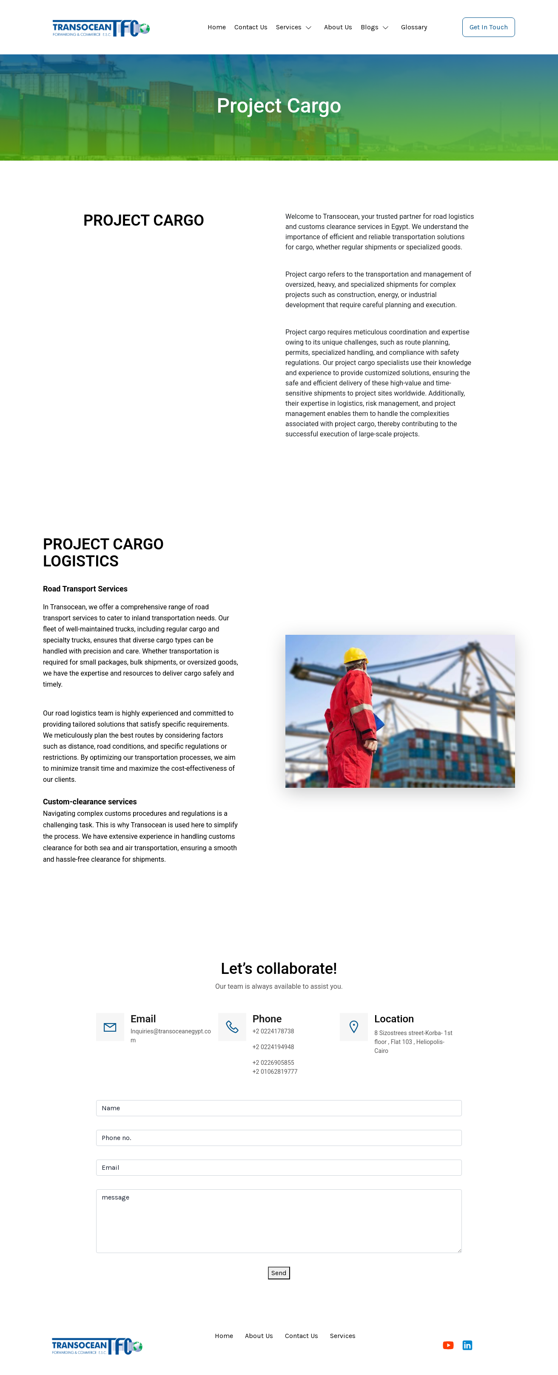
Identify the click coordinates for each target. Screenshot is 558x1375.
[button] (296, 27)
